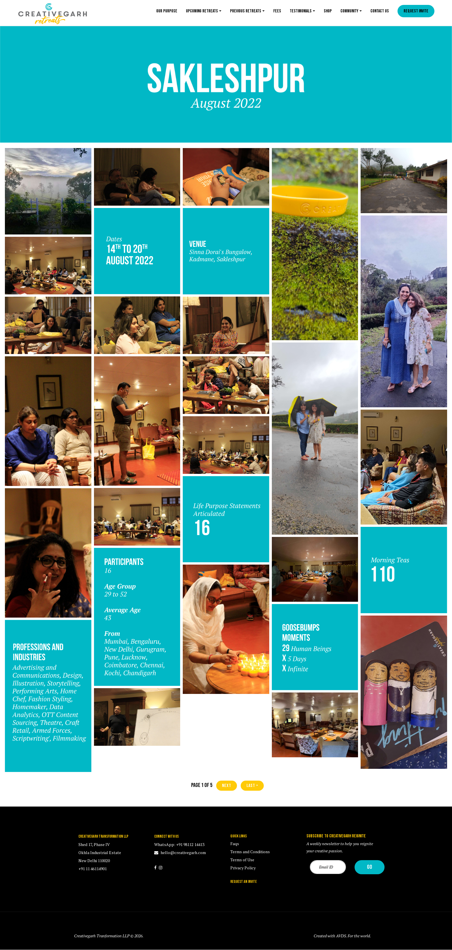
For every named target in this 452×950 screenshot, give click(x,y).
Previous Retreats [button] (245, 11)
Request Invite (416, 11)
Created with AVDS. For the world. (342, 935)
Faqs (234, 843)
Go (369, 867)
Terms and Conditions (250, 851)
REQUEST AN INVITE (243, 881)
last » (252, 785)
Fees (277, 11)
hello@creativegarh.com (183, 852)
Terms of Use (242, 859)
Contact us (379, 11)
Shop (328, 11)
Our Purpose (166, 11)
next (226, 785)
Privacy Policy (243, 867)
